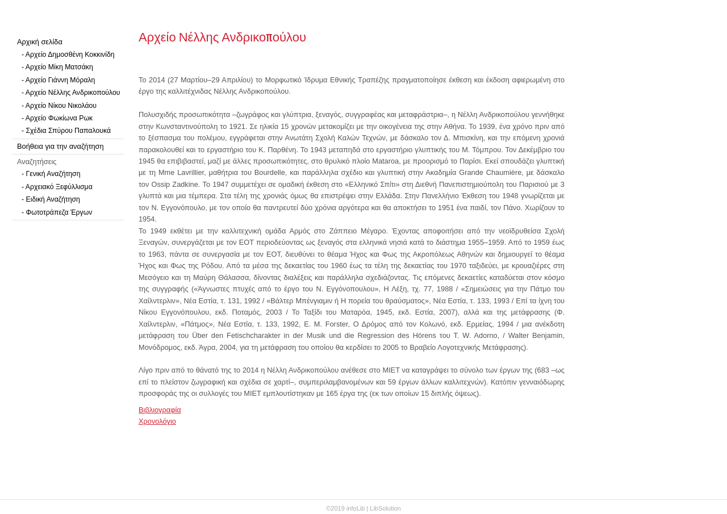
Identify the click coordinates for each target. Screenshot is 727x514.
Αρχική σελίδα (39, 41)
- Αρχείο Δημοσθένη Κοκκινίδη (68, 54)
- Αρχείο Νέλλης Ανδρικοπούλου (71, 93)
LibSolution (385, 508)
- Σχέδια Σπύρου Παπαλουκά (66, 131)
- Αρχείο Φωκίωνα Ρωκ (57, 118)
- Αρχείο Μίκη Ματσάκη (57, 67)
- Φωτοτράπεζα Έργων (57, 212)
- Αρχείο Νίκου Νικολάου (59, 106)
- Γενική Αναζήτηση (51, 174)
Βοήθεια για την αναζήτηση (60, 146)
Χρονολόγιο (157, 421)
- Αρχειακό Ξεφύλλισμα (57, 187)
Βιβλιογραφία (160, 410)
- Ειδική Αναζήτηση (51, 199)
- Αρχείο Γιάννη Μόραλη (58, 80)
